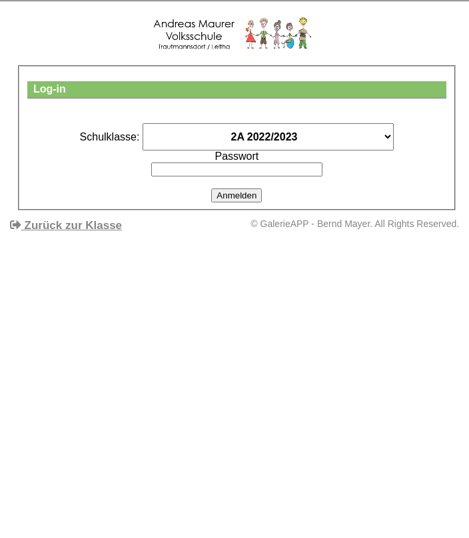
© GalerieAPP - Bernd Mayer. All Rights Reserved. (354, 223)
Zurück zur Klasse (66, 225)
